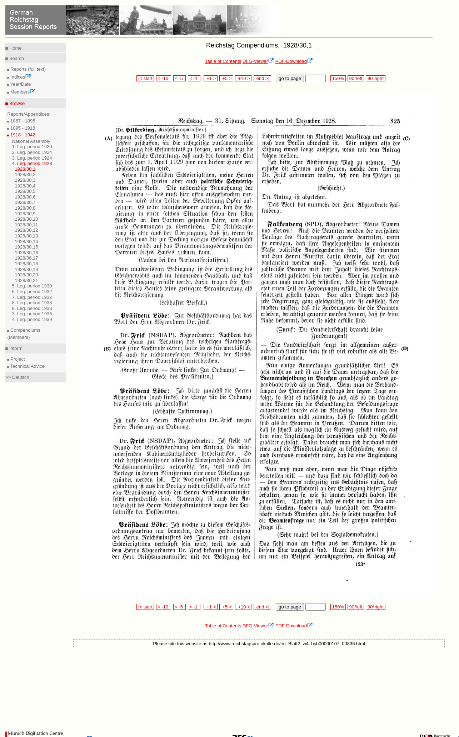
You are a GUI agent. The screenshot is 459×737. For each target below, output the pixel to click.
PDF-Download (294, 61)
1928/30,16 (26, 252)
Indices (20, 77)
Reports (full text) (27, 69)
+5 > (226, 78)
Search (16, 58)
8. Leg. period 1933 (32, 302)
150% (338, 78)
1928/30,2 (25, 174)
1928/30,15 (26, 247)
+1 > (210, 78)
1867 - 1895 (22, 121)
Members (22, 92)
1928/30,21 (26, 280)
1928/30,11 (26, 224)
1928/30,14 (26, 241)
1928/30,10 (26, 219)
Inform (15, 348)
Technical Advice (27, 366)
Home (14, 48)
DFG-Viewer (258, 61)
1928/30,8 (25, 208)
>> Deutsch (17, 377)
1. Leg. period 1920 (32, 146)
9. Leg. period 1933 (32, 308)
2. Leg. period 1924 (32, 152)
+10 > (243, 78)
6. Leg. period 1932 (32, 291)
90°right (375, 78)
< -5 (180, 78)
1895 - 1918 (22, 128)
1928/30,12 (26, 230)
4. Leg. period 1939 (32, 319)
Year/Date (20, 84)
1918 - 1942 (22, 134)
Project (17, 359)
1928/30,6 (25, 197)
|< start (145, 78)
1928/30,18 (26, 263)
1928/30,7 (25, 202)
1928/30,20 (26, 274)
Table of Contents (223, 61)
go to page (290, 78)
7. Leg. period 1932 (32, 297)
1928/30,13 (26, 236)
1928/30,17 (26, 258)
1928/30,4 (25, 186)
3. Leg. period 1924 (32, 158)
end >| (262, 78)
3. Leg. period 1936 (32, 313)
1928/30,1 (25, 169)
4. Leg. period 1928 (32, 163)
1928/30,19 (26, 269)
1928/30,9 (25, 213)
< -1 (194, 78)
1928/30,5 (25, 191)
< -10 (163, 78)
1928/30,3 (25, 180)
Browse (16, 103)
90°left (356, 78)
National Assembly (31, 141)
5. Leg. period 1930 (32, 286)
